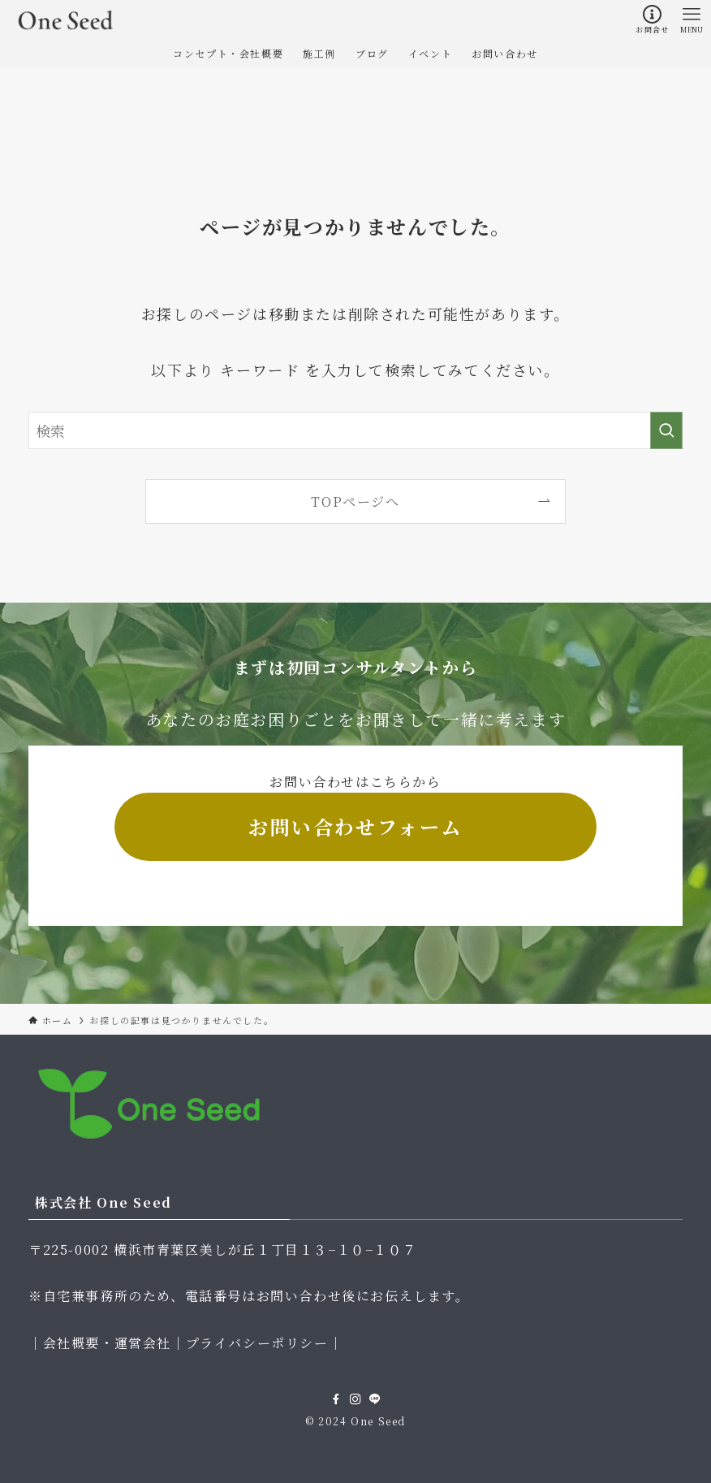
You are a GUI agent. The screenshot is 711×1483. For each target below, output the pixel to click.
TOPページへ (355, 501)
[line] (375, 1399)
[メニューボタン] (691, 19)
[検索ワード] (355, 430)
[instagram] (355, 1399)
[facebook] (336, 1399)
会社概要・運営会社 (107, 1343)
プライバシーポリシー (257, 1343)
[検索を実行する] (666, 430)
